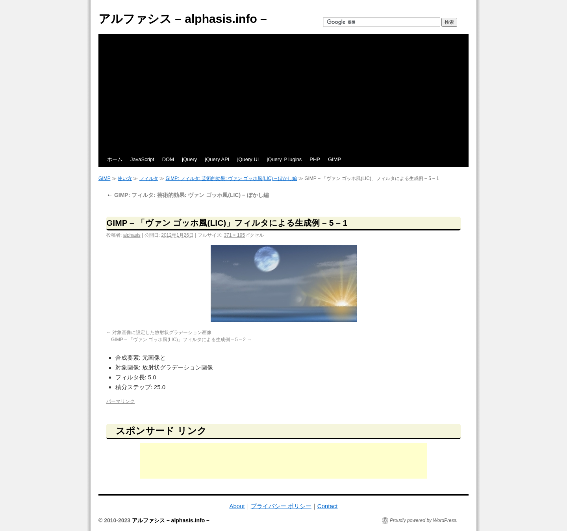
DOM (168, 159)
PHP (314, 159)
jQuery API (217, 159)
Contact (327, 506)
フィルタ (148, 178)
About (237, 506)
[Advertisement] (283, 93)
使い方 (125, 178)
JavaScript (142, 159)
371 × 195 (234, 235)
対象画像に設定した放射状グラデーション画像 (161, 332)
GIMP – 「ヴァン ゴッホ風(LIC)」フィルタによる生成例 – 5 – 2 (178, 339)
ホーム (114, 159)
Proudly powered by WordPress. (424, 520)
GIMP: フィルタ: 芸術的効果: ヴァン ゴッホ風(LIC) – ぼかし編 (231, 178)
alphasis (132, 235)
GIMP (334, 159)
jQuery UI (248, 159)
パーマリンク (120, 401)
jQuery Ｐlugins (284, 159)
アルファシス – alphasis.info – (182, 18)
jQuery (189, 159)
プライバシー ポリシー (281, 506)
